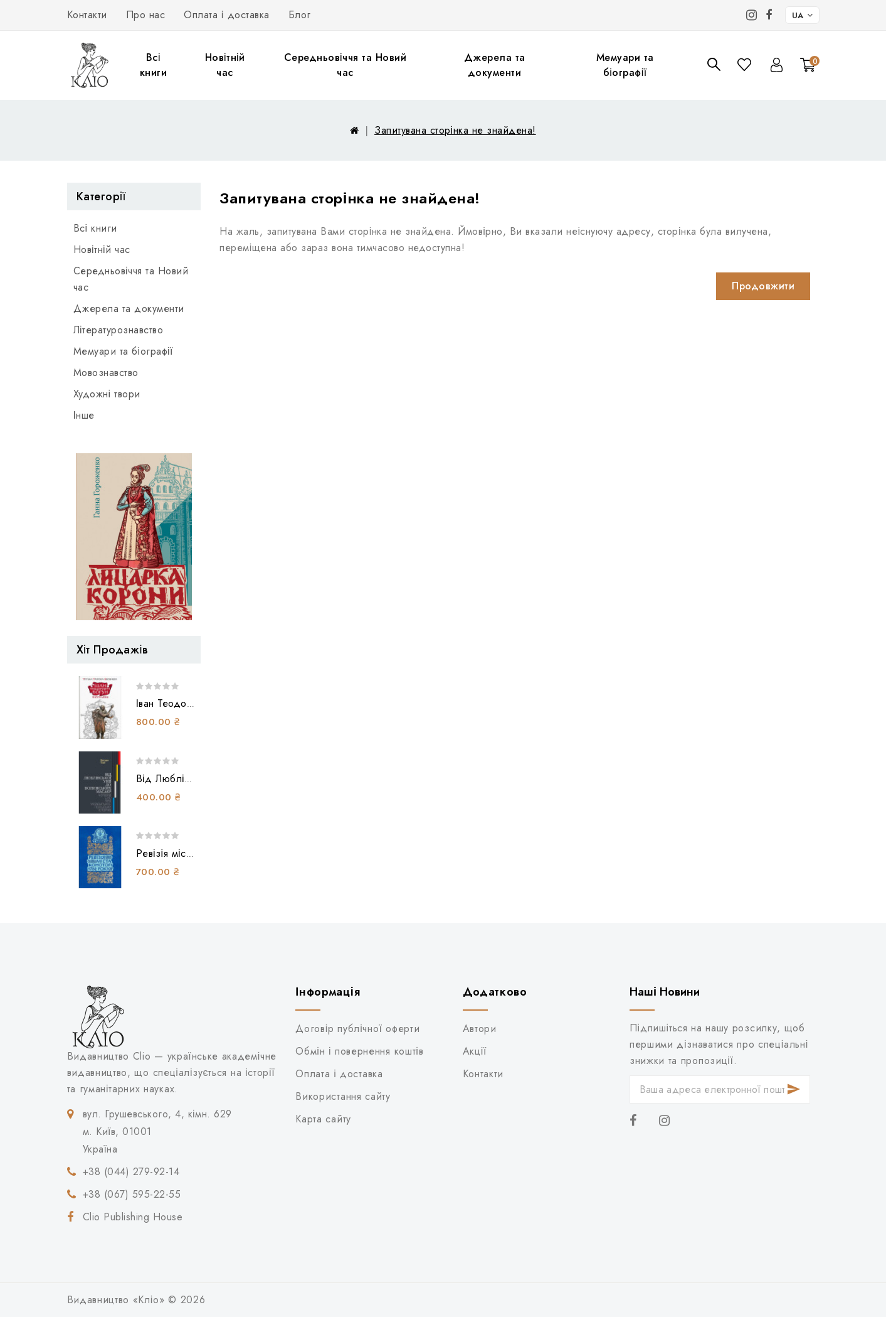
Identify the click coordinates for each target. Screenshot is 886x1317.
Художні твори (106, 394)
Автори (480, 1028)
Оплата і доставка (227, 15)
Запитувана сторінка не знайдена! (455, 130)
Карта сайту (323, 1119)
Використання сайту (342, 1096)
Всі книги (153, 65)
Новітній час (225, 65)
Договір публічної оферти (357, 1028)
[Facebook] (769, 15)
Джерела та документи (494, 65)
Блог (299, 15)
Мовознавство (106, 372)
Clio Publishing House (133, 1217)
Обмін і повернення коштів (359, 1051)
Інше (84, 415)
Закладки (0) (745, 64)
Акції (475, 1051)
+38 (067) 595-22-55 (132, 1194)
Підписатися (793, 1089)
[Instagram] (751, 15)
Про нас (146, 15)
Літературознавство (118, 330)
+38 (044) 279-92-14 (131, 1171)
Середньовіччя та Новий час (345, 65)
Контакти (87, 15)
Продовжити (763, 286)
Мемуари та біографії (625, 65)
